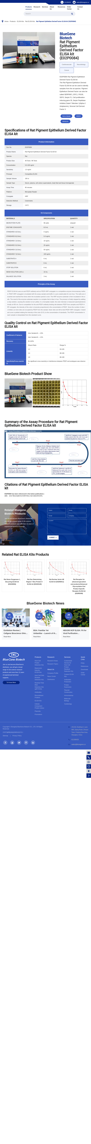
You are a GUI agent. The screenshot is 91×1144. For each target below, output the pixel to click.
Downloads (84, 669)
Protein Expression (67, 686)
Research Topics (52, 664)
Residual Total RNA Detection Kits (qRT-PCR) (39, 686)
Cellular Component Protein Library (39, 706)
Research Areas (52, 661)
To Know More (11, 682)
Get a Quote (66, 116)
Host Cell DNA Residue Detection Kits (39, 677)
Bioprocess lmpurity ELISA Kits (38, 670)
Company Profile (52, 673)
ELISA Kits (20, 21)
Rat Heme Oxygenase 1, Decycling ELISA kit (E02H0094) (12, 582)
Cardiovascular (67, 64)
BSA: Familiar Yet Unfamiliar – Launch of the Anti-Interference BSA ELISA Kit (44, 632)
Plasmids (38, 711)
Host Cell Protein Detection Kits (39, 663)
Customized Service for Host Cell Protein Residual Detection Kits (68, 666)
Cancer (66, 70)
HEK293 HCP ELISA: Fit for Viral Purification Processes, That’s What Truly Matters (74, 632)
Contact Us (80, 8)
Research (37, 7)
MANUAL (65, 121)
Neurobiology (81, 64)
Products (28, 7)
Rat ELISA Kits (30, 21)
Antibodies (38, 692)
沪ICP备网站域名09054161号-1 (13, 732)
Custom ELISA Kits (69, 675)
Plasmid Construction (68, 691)
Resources (61, 7)
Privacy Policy (17, 735)
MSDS (78, 116)
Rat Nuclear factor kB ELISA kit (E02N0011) (56, 581)
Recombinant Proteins (39, 696)
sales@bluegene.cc (82, 2)
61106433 (67, 2)
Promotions (38, 714)
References (84, 666)
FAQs (82, 663)
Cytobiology (68, 704)
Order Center (69, 8)
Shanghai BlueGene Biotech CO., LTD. (23, 727)
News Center (51, 676)
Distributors (51, 679)
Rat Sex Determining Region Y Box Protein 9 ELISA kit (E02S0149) (34, 582)
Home (6, 21)
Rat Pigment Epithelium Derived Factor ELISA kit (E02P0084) (56, 21)
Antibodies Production (67, 681)
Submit (53, 537)
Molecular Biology (67, 699)
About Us (52, 8)
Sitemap (5, 735)
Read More (7, 636)
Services (45, 7)
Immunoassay (68, 695)
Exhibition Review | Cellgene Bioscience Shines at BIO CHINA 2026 (16, 632)
